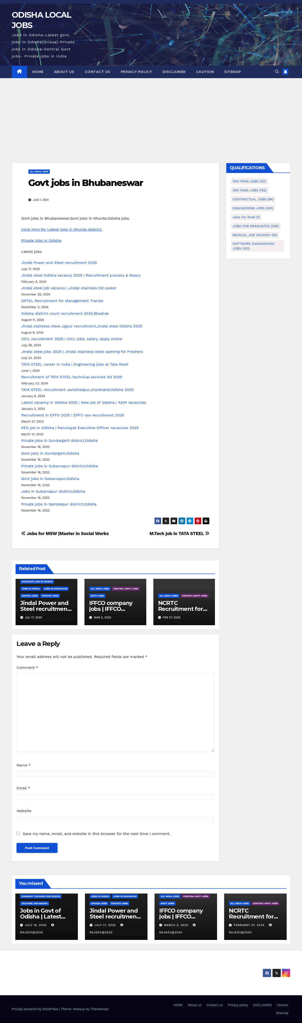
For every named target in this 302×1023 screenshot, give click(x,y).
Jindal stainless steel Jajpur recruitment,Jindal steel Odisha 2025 (81, 326)
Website (24, 811)
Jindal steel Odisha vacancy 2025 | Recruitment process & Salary (81, 275)
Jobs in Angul (31, 588)
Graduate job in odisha (37, 581)
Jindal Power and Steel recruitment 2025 (59, 262)
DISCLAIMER (174, 72)
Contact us (97, 72)
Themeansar (99, 1009)
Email (23, 788)
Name (24, 765)
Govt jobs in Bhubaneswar (85, 182)
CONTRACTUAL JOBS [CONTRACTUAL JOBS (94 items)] (253, 199)
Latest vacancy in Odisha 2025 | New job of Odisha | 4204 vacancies (83, 402)
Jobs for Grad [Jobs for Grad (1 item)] (246, 217)
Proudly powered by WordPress (35, 1009)
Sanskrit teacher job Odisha (40, 896)
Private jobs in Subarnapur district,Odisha (59, 466)
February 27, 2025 (250, 925)
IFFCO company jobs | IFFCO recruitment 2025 (113, 609)
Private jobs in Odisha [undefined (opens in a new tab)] (41, 240)
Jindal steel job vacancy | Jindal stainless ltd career (68, 288)
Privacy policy (136, 72)
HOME (38, 72)
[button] (277, 71)
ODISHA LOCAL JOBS (52, 965)
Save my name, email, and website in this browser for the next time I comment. (96, 833)
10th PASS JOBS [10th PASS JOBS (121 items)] (249, 181)
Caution (205, 72)
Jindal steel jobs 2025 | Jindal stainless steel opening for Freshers (82, 351)
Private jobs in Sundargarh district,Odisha (59, 440)
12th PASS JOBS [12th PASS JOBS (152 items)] (250, 190)
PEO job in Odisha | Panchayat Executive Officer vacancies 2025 (79, 428)
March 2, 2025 (176, 925)
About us (64, 72)
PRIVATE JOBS (50, 595)
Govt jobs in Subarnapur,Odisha (50, 478)
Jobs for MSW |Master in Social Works (65, 533)
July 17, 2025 (105, 925)
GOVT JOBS (97, 595)
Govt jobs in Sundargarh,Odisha (50, 453)
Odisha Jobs (30, 595)
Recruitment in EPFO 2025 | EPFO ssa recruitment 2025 (72, 415)
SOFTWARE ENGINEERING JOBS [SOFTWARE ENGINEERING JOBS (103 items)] (253, 246)
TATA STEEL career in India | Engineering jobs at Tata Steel (74, 364)
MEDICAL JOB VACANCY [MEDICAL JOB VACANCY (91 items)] (255, 235)
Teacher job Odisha (34, 903)
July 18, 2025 (36, 925)
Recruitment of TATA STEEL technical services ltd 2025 (71, 377)
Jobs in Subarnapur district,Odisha (53, 491)
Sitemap (232, 72)
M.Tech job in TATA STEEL (180, 533)
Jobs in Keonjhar (55, 588)
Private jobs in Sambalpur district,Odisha (58, 504)
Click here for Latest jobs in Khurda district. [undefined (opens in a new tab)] (61, 229)
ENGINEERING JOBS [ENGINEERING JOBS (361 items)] (253, 208)
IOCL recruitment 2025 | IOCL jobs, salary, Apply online (71, 339)
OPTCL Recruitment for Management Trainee (62, 300)
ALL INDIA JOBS (39, 171)
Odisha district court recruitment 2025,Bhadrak (65, 313)
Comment (27, 667)
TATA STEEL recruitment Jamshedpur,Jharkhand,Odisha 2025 (77, 389)
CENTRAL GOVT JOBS (125, 588)
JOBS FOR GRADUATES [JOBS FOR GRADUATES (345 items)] (256, 226)
